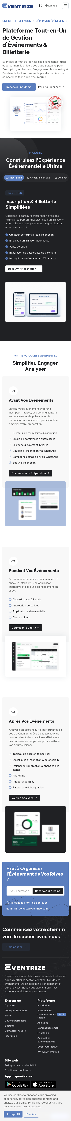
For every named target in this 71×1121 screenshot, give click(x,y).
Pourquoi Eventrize (16, 1010)
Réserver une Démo (48, 891)
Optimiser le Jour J (25, 628)
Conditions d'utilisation (18, 1070)
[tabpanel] (35, 256)
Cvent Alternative (47, 1046)
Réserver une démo (19, 87)
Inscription (11, 1035)
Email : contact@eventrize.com (27, 908)
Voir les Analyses (24, 798)
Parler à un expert (51, 87)
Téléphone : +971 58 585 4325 (27, 902)
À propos (10, 1005)
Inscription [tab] (14, 177)
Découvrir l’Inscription (24, 269)
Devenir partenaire (15, 1020)
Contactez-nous (15, 1030)
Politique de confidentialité (20, 1065)
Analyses (42, 1022)
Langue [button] (51, 5)
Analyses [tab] (62, 177)
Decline (31, 1114)
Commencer (16, 947)
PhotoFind (43, 1032)
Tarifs (8, 1015)
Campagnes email (48, 1027)
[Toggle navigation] (65, 6)
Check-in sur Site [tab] (38, 177)
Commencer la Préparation (30, 473)
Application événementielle (46, 1039)
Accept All (13, 1114)
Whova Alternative (48, 1051)
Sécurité (10, 1025)
